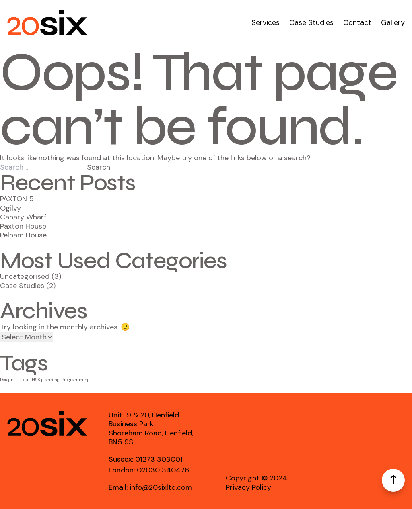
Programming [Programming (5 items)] (76, 379)
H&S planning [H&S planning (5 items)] (46, 379)
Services (265, 22)
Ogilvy (10, 208)
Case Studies (311, 22)
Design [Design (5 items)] (7, 379)
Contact (357, 22)
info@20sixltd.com (161, 487)
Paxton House (23, 226)
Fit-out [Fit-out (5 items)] (23, 379)
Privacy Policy (248, 487)
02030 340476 (163, 470)
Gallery (393, 22)
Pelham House (23, 235)
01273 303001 (159, 459)
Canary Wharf (23, 217)
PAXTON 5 (17, 199)
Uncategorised (24, 276)
